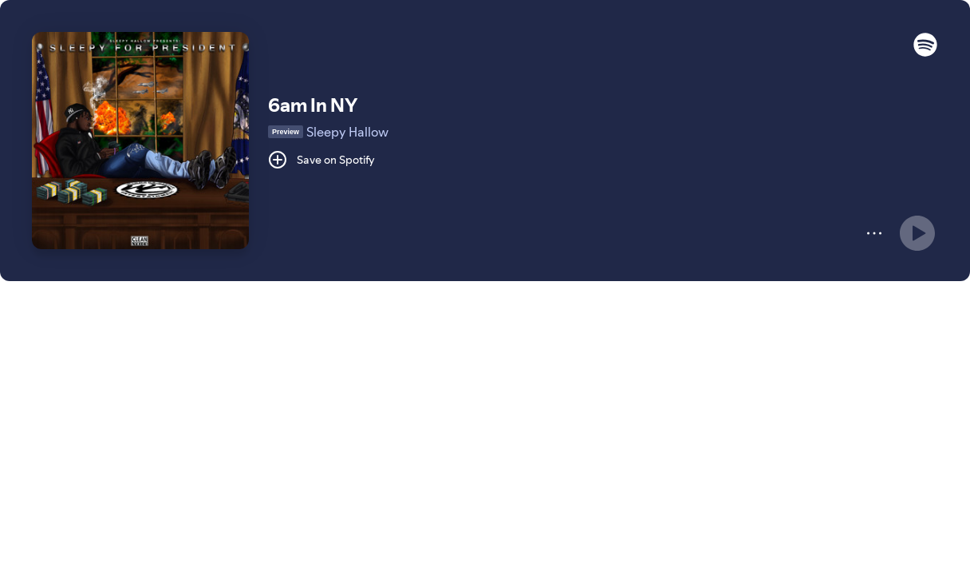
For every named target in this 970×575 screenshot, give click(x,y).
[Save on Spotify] (321, 159)
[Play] (917, 233)
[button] (925, 52)
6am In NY (313, 105)
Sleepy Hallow (347, 132)
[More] (874, 233)
